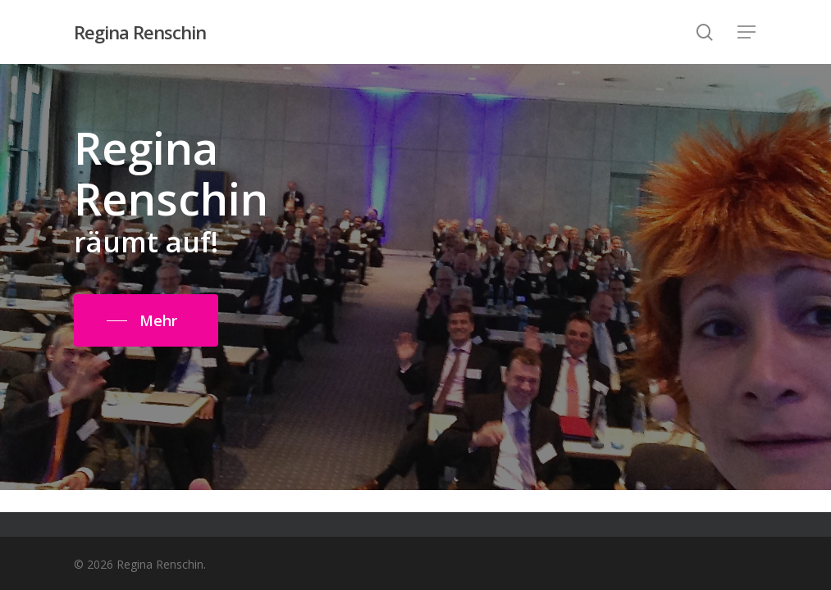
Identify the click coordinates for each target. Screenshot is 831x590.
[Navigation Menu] (747, 32)
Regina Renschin (140, 32)
